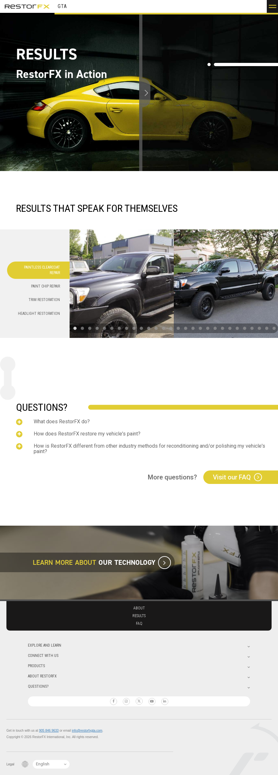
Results (139, 616)
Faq (139, 623)
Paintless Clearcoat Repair (42, 270)
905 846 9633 (49, 730)
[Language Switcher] (51, 764)
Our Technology (127, 562)
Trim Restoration (44, 299)
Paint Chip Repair (45, 286)
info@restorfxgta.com (87, 730)
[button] (272, 6)
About (139, 608)
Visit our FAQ (232, 477)
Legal (10, 764)
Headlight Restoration (39, 313)
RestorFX (27, 6)
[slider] (139, 92)
